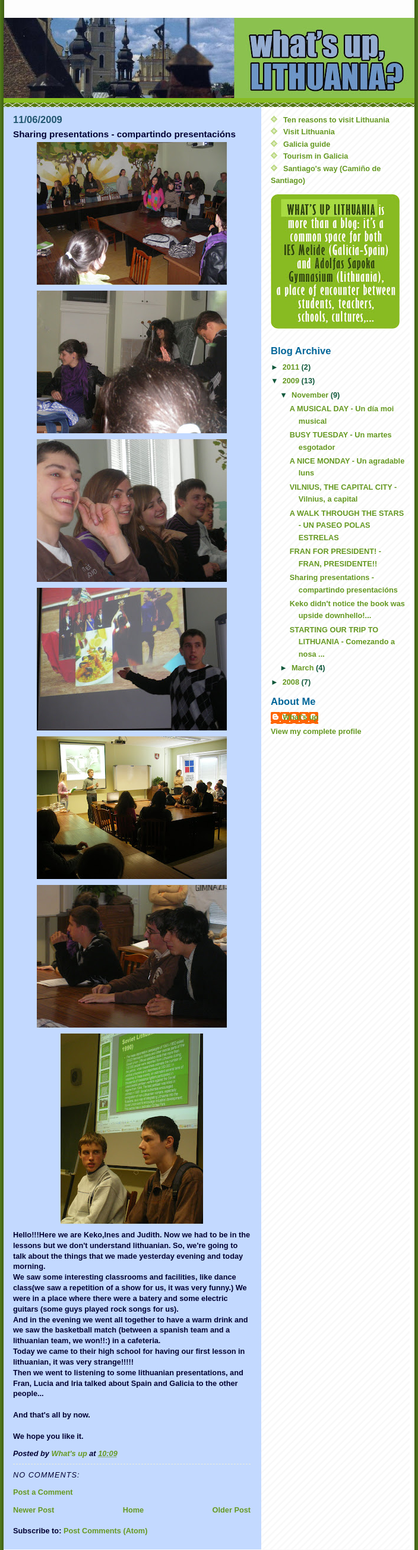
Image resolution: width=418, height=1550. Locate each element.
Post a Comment (42, 1492)
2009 (292, 380)
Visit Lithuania (309, 131)
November (311, 394)
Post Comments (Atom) (106, 1530)
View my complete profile (316, 731)
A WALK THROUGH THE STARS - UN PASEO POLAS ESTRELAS (347, 525)
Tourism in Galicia (315, 156)
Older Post (232, 1509)
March (304, 667)
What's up (300, 717)
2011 (292, 367)
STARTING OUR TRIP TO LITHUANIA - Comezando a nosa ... (342, 642)
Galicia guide (306, 144)
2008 (292, 682)
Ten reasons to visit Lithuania (336, 119)
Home (133, 1509)
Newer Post (33, 1509)
